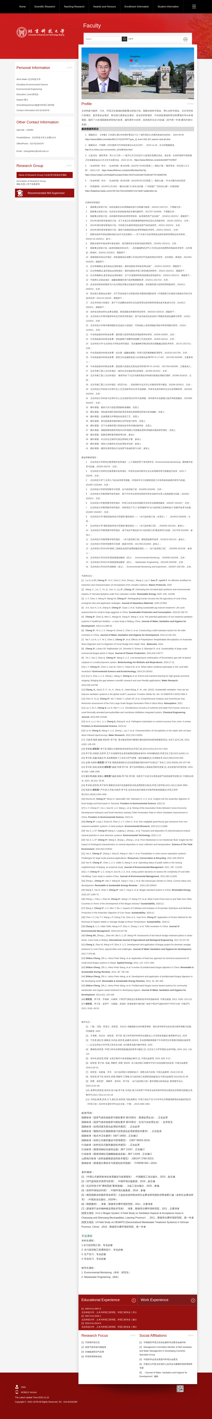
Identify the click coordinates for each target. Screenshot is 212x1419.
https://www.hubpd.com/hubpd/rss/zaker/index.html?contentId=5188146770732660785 (126, 175)
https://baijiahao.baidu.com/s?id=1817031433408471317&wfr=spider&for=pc (121, 191)
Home (22, 6)
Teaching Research (74, 6)
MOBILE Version (29, 1392)
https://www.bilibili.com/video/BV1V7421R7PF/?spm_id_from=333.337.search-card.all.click (127, 139)
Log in (130, 39)
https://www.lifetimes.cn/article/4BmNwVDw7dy (124, 170)
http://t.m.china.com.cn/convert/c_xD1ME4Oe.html (108, 149)
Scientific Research (44, 6)
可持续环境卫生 (92, 1342)
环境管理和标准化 (93, 1356)
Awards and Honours (104, 6)
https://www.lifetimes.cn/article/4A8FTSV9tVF (155, 160)
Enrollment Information (136, 6)
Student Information (168, 6)
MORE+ (70, 68)
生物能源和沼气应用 (94, 1352)
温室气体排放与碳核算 (95, 1347)
